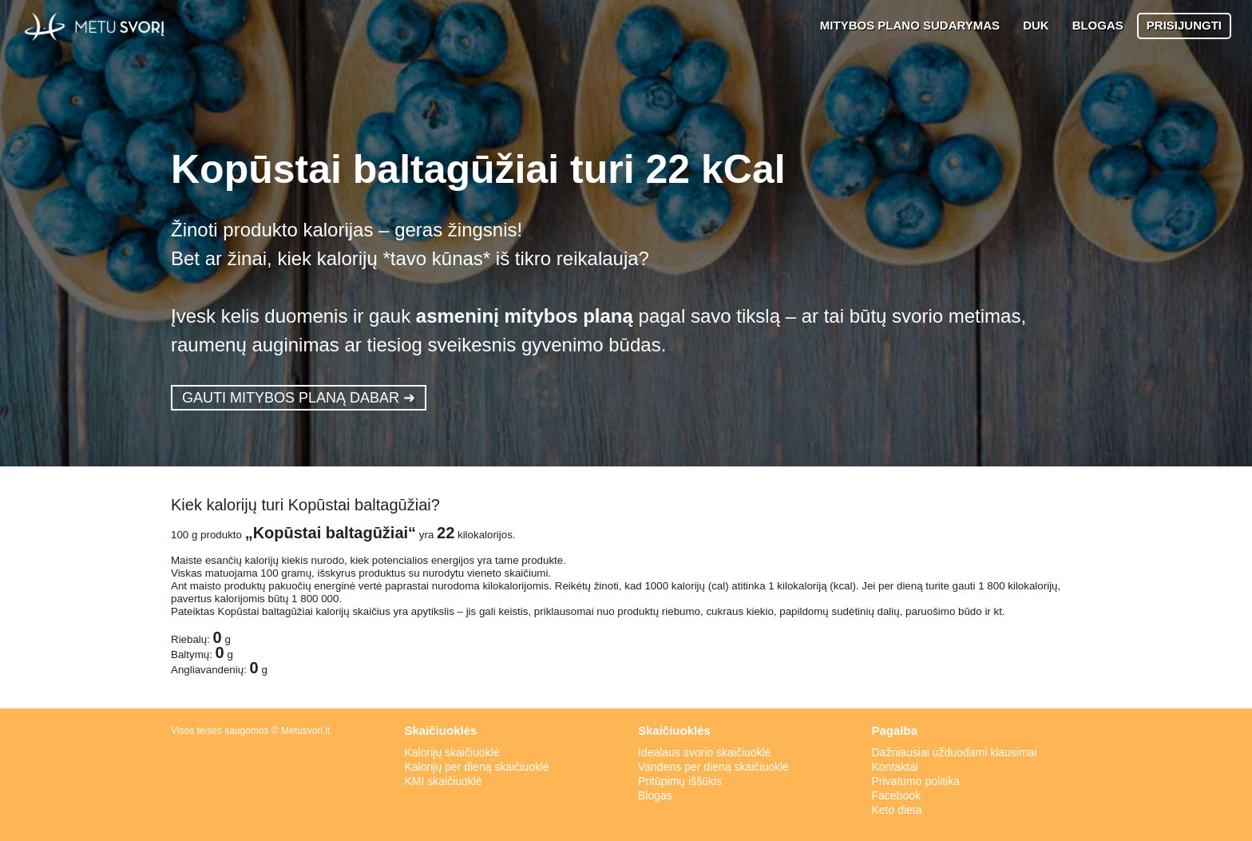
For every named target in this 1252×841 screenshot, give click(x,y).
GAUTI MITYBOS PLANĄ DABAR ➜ (298, 398)
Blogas (655, 795)
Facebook (896, 795)
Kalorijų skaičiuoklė (452, 752)
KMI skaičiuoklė (443, 781)
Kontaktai (895, 766)
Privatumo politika (916, 781)
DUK (1036, 25)
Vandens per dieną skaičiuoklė (713, 766)
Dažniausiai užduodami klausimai (954, 752)
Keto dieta (897, 809)
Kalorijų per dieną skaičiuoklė (477, 766)
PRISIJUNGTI (1184, 25)
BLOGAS (1097, 25)
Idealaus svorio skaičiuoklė (704, 752)
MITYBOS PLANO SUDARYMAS (910, 25)
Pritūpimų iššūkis (680, 781)
